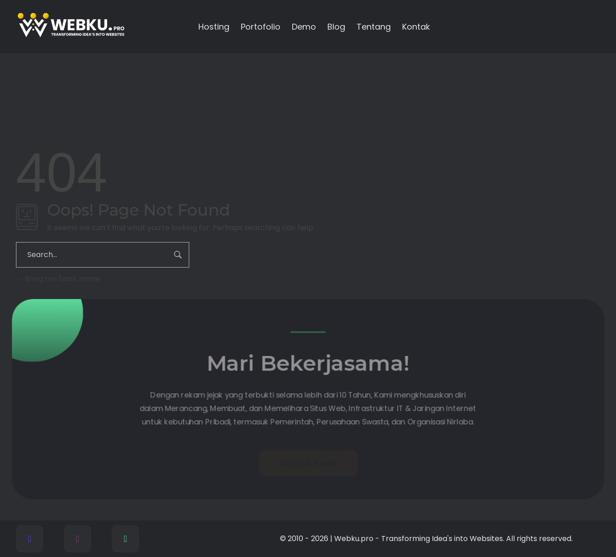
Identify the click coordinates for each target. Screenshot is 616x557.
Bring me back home (58, 278)
